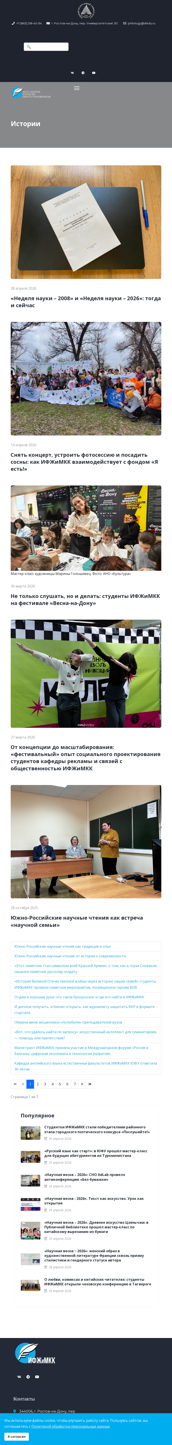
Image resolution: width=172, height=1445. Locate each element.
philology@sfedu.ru (141, 23)
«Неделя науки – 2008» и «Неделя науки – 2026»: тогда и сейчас (86, 301)
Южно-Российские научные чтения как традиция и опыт (63, 945)
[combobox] (46, 47)
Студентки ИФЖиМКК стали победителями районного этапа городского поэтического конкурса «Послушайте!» (97, 1128)
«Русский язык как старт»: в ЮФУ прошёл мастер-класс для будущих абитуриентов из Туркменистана (95, 1152)
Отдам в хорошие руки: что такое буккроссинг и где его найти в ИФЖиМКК (79, 996)
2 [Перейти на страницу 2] (38, 1083)
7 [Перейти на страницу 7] (75, 1083)
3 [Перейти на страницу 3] (45, 1083)
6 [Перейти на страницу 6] (67, 1083)
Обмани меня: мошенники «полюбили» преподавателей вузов (68, 1021)
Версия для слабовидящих (128, 1391)
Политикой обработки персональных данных (70, 1426)
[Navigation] (68, 87)
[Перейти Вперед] (82, 1083)
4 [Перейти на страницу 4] (52, 1083)
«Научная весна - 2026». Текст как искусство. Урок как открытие (94, 1200)
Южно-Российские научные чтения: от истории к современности (70, 955)
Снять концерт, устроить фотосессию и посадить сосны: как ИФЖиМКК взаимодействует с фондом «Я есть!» (84, 460)
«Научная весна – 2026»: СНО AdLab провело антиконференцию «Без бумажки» (84, 1176)
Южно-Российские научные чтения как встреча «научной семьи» (77, 920)
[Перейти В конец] (90, 1083)
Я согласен (17, 1436)
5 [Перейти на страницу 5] (60, 1083)
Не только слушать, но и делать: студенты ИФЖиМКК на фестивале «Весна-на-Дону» (85, 598)
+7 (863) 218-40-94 (29, 23)
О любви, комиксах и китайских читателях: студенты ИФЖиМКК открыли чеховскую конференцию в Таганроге (97, 1280)
